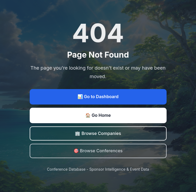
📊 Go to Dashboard (98, 96)
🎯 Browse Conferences (98, 150)
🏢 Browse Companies (98, 133)
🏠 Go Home (98, 115)
